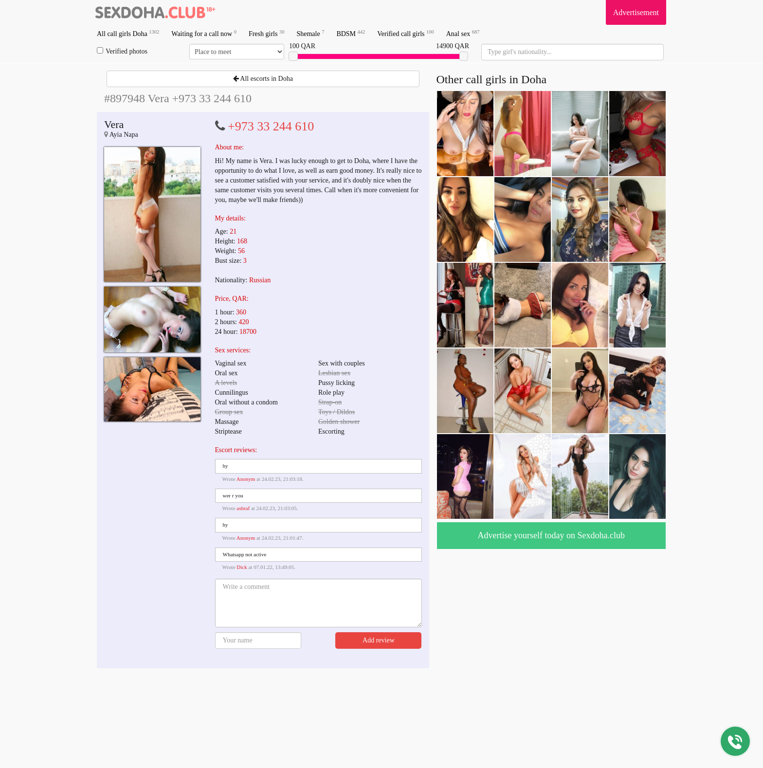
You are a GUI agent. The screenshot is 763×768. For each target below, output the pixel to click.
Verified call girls (405, 33)
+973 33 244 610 (271, 126)
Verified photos (122, 51)
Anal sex (463, 33)
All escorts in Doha (263, 78)
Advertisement (636, 12)
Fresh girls (267, 33)
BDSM (350, 33)
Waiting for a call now (203, 33)
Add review (379, 640)
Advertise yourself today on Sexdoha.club (551, 535)
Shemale (310, 33)
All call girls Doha (128, 33)
